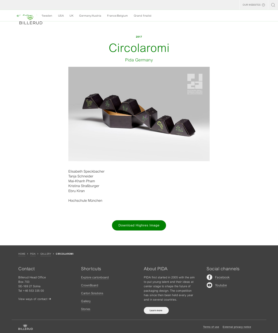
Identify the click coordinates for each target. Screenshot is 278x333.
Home (21, 254)
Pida (33, 254)
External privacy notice (237, 326)
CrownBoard (89, 285)
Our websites (251, 4)
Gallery (45, 254)
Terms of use (211, 326)
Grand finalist (143, 15)
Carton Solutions (92, 293)
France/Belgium (117, 15)
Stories (86, 309)
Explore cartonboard (95, 277)
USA (61, 15)
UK (71, 15)
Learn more (156, 310)
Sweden (47, 15)
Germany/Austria (90, 15)
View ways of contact (32, 299)
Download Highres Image (139, 225)
